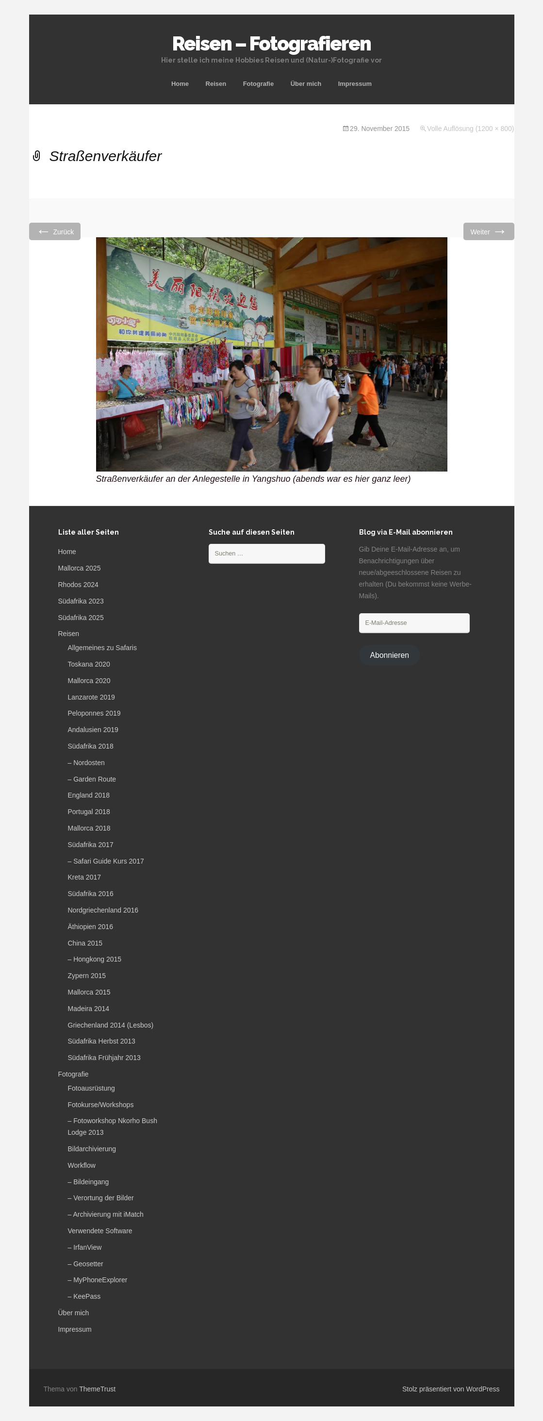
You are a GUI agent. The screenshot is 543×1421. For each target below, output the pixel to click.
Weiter (488, 231)
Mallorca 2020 (89, 681)
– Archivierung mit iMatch (106, 1214)
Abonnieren (389, 655)
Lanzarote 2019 (91, 697)
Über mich (306, 84)
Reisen (216, 84)
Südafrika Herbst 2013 (101, 1041)
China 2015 (85, 943)
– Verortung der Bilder (101, 1198)
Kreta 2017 (84, 877)
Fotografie (258, 84)
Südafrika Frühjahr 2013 (104, 1058)
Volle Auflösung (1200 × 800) (470, 128)
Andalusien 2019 (93, 730)
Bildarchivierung (92, 1149)
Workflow (82, 1165)
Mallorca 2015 (89, 992)
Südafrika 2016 (91, 894)
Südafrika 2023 (81, 601)
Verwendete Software (100, 1231)
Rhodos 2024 (78, 584)
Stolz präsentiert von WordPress (451, 1389)
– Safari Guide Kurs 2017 (106, 861)
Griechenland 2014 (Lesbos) (111, 1025)
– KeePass (84, 1296)
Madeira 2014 (89, 1009)
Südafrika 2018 (91, 746)
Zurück (55, 231)
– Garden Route (92, 779)
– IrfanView (85, 1247)
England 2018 (89, 795)
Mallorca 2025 (79, 568)
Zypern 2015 (87, 976)
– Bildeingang (88, 1182)
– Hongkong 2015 (95, 959)
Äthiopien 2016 (90, 927)
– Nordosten (86, 763)
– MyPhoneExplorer (98, 1280)
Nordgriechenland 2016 (103, 910)
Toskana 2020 (89, 664)
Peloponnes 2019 (94, 713)
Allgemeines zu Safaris (102, 648)
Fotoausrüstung (91, 1088)
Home (180, 84)
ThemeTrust (97, 1389)
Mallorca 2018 (89, 828)
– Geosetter (85, 1264)
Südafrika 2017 (91, 845)
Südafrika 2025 (81, 617)
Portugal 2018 (89, 812)
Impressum (355, 84)
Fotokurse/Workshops (101, 1105)
